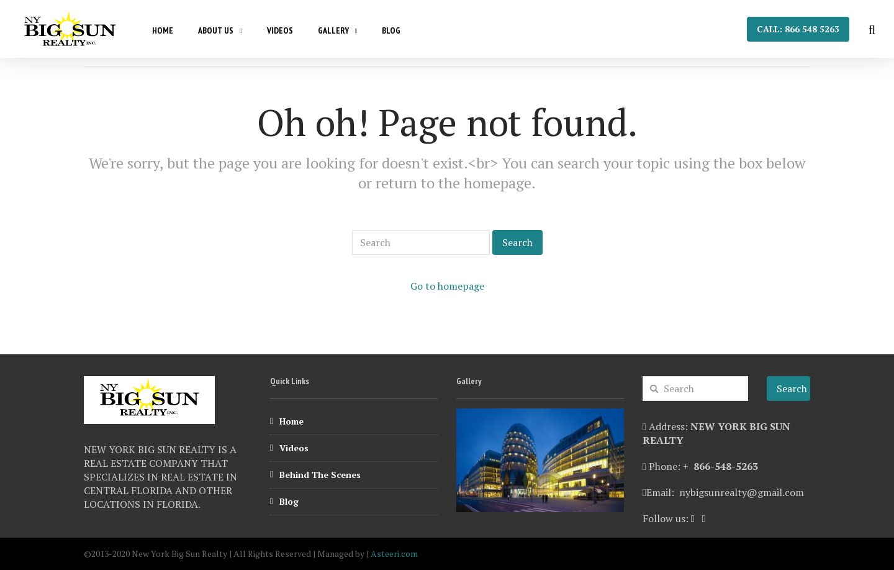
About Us (215, 30)
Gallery (333, 30)
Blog (391, 30)
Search (517, 242)
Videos (280, 30)
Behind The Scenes (320, 474)
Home (162, 30)
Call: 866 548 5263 (798, 29)
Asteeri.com (394, 553)
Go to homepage (447, 286)
